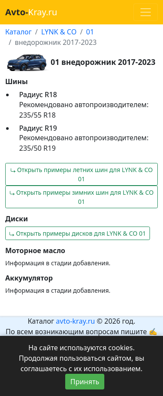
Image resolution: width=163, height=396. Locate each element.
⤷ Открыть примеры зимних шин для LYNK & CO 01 (82, 197)
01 (90, 32)
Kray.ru (31, 12)
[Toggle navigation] (145, 12)
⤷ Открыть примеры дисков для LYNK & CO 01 (77, 233)
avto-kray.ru (75, 321)
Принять (85, 381)
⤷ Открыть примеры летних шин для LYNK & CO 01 (81, 174)
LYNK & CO (59, 32)
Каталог (18, 32)
